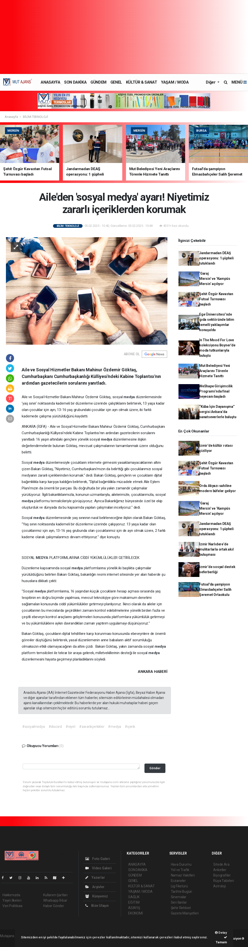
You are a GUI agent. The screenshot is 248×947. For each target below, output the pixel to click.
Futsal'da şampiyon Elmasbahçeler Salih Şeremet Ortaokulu (215, 589)
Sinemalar (178, 897)
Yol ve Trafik (180, 870)
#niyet (70, 727)
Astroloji (219, 886)
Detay (221, 932)
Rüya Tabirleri (223, 881)
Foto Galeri (97, 859)
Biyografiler (222, 875)
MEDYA (42, 557)
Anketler (219, 870)
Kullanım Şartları (55, 895)
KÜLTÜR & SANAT (141, 82)
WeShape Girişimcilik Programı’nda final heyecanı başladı (216, 391)
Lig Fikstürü (179, 886)
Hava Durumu (181, 864)
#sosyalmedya (33, 727)
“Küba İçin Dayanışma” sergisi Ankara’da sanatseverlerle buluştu (217, 412)
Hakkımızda (11, 895)
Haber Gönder (53, 906)
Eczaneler (178, 881)
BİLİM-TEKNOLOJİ (35, 117)
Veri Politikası (12, 906)
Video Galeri (98, 868)
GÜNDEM (98, 82)
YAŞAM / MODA (175, 82)
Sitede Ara (221, 864)
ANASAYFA (50, 82)
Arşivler (94, 887)
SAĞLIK (134, 897)
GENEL (116, 82)
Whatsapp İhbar (55, 900)
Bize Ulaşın (97, 906)
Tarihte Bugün (181, 891)
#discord (55, 727)
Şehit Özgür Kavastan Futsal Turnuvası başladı (216, 299)
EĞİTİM (134, 902)
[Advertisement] (124, 36)
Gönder (154, 768)
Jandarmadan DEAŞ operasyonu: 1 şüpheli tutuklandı (216, 258)
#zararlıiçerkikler (92, 727)
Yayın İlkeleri (11, 900)
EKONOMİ (135, 913)
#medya (114, 727)
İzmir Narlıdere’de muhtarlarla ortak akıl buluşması (216, 549)
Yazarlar (95, 877)
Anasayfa (11, 117)
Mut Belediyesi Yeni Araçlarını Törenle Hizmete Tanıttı (214, 371)
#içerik (130, 727)
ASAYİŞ (134, 908)
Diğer (211, 82)
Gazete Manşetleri (185, 913)
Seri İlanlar (179, 902)
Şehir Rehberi (181, 908)
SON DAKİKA (75, 82)
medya (130, 397)
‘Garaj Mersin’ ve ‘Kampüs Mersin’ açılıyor (214, 278)
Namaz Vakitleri (183, 875)
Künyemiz (96, 896)
